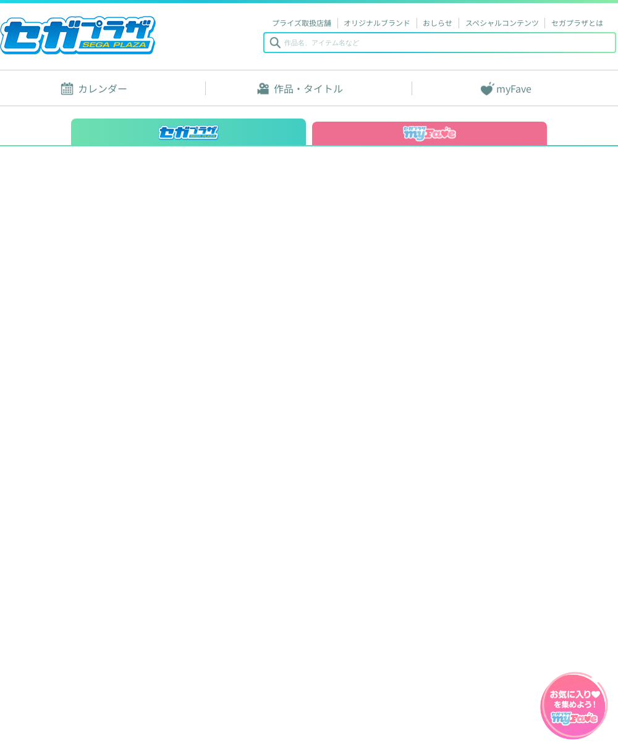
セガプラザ (78, 35)
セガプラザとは (577, 22)
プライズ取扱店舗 (301, 22)
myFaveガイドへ (574, 707)
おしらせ (437, 22)
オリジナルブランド (377, 22)
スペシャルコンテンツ (502, 22)
